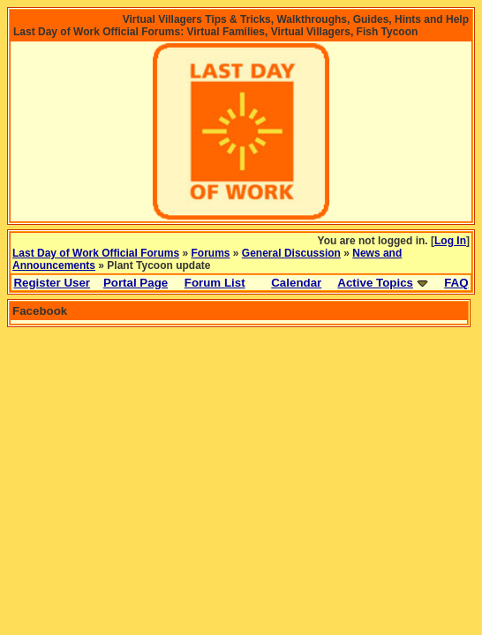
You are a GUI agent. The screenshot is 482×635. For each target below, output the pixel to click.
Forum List (215, 282)
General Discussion (291, 253)
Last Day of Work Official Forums (95, 253)
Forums (211, 253)
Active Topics (375, 282)
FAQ (456, 282)
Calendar (296, 282)
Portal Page (135, 282)
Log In (450, 241)
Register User (51, 282)
